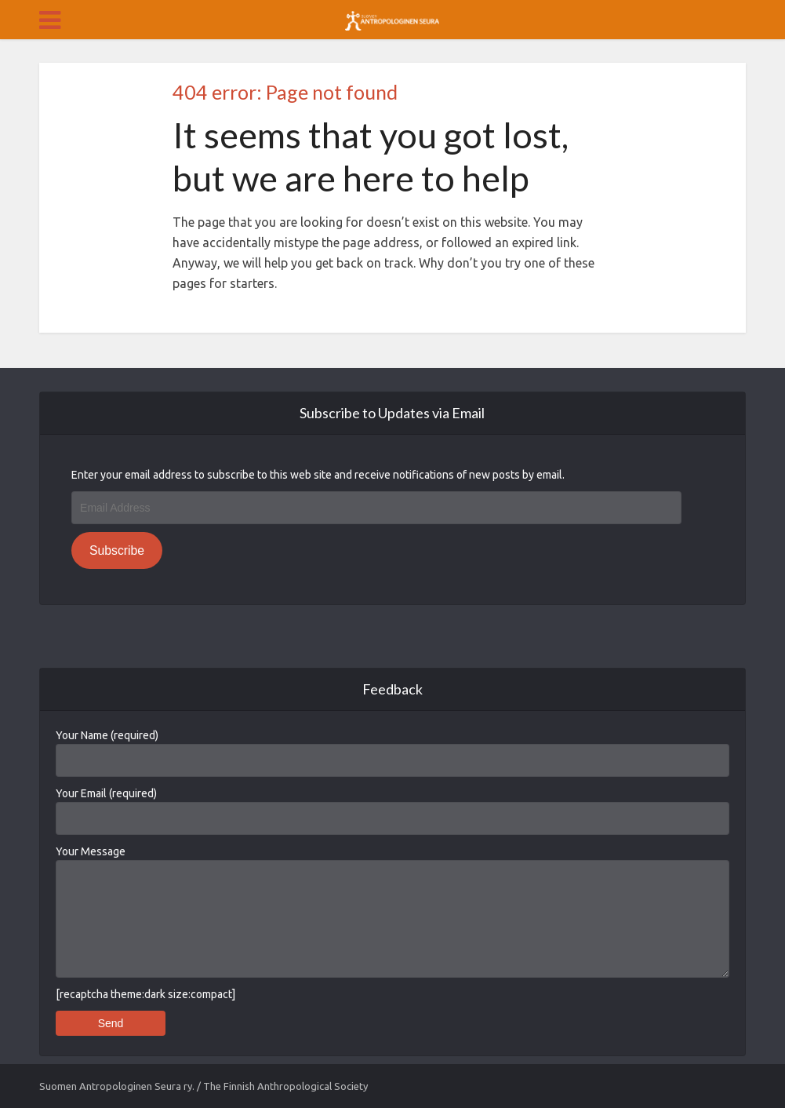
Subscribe (116, 550)
